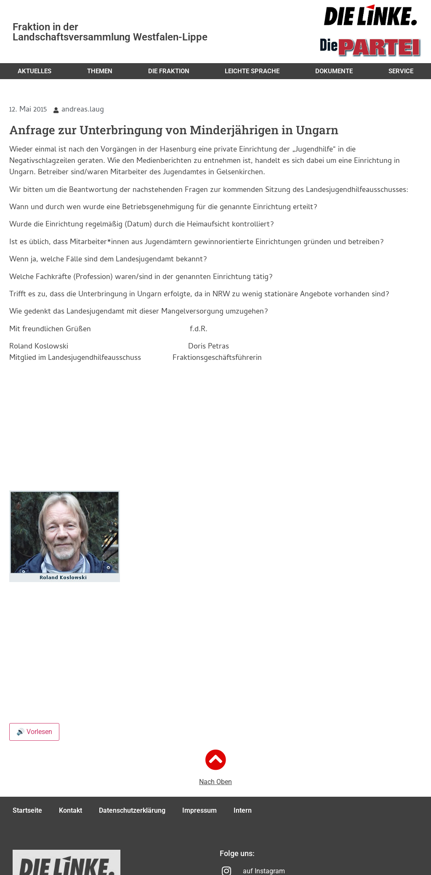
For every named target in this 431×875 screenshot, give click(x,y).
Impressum (199, 810)
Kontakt (70, 810)
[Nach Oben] (215, 759)
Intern (243, 810)
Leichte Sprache (252, 71)
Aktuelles (34, 71)
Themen (99, 71)
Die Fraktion (168, 71)
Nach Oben (215, 782)
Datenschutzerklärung (132, 810)
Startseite (27, 810)
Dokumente (334, 71)
